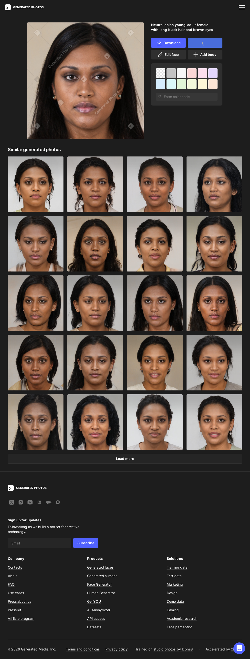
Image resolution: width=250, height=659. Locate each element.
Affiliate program (21, 618)
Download (168, 43)
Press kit (14, 610)
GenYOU (94, 601)
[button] (239, 648)
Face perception (180, 627)
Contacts (15, 567)
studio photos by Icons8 (173, 649)
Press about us (19, 601)
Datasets (94, 627)
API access (96, 618)
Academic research (182, 618)
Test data (174, 576)
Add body (204, 55)
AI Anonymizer (98, 610)
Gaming (173, 610)
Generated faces (100, 567)
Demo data (175, 601)
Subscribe (85, 543)
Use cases (16, 593)
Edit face (168, 55)
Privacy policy (116, 649)
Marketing (175, 584)
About (13, 576)
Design (172, 593)
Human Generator (101, 593)
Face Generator (99, 584)
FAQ (11, 584)
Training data (177, 567)
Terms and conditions (83, 649)
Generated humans (102, 576)
